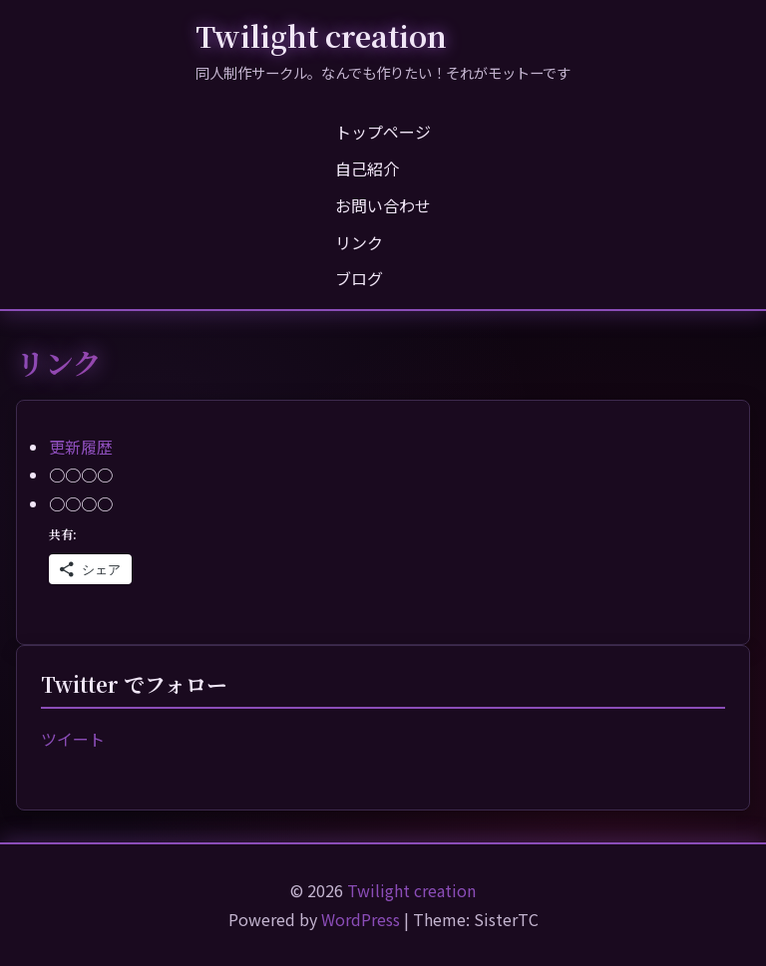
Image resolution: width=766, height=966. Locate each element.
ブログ (359, 278)
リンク (359, 242)
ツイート (73, 739)
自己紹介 (367, 168)
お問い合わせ (383, 205)
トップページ (383, 132)
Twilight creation (321, 35)
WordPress (360, 919)
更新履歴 (81, 447)
